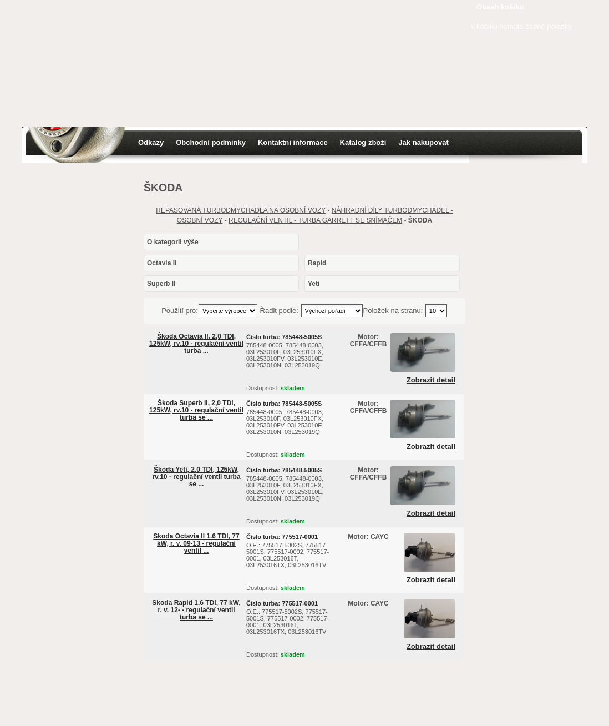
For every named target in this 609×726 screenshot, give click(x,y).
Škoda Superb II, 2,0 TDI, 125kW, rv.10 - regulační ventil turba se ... (196, 410)
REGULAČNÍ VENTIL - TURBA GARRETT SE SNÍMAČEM (315, 220)
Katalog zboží (363, 142)
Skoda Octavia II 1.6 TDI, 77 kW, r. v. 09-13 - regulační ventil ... (196, 543)
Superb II (161, 284)
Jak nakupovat (423, 142)
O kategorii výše (173, 242)
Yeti (313, 284)
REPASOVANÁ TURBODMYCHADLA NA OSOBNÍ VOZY (241, 210)
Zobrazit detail (431, 380)
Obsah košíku (500, 7)
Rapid (317, 263)
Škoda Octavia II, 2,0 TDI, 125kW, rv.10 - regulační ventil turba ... (196, 343)
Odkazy (151, 142)
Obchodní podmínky (211, 142)
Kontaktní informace (293, 142)
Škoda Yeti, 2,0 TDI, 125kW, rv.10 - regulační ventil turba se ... (196, 477)
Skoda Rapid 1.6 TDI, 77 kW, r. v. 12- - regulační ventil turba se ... (196, 610)
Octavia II (161, 263)
